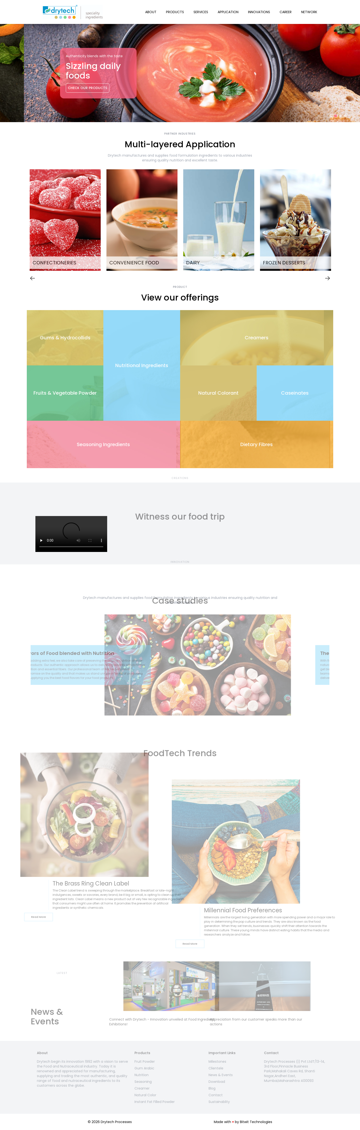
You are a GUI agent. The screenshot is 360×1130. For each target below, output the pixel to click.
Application (228, 12)
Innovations (259, 12)
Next (336, 220)
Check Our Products (63, 87)
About (150, 12)
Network (309, 12)
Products (175, 12)
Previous (23, 220)
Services (201, 12)
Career (286, 12)
